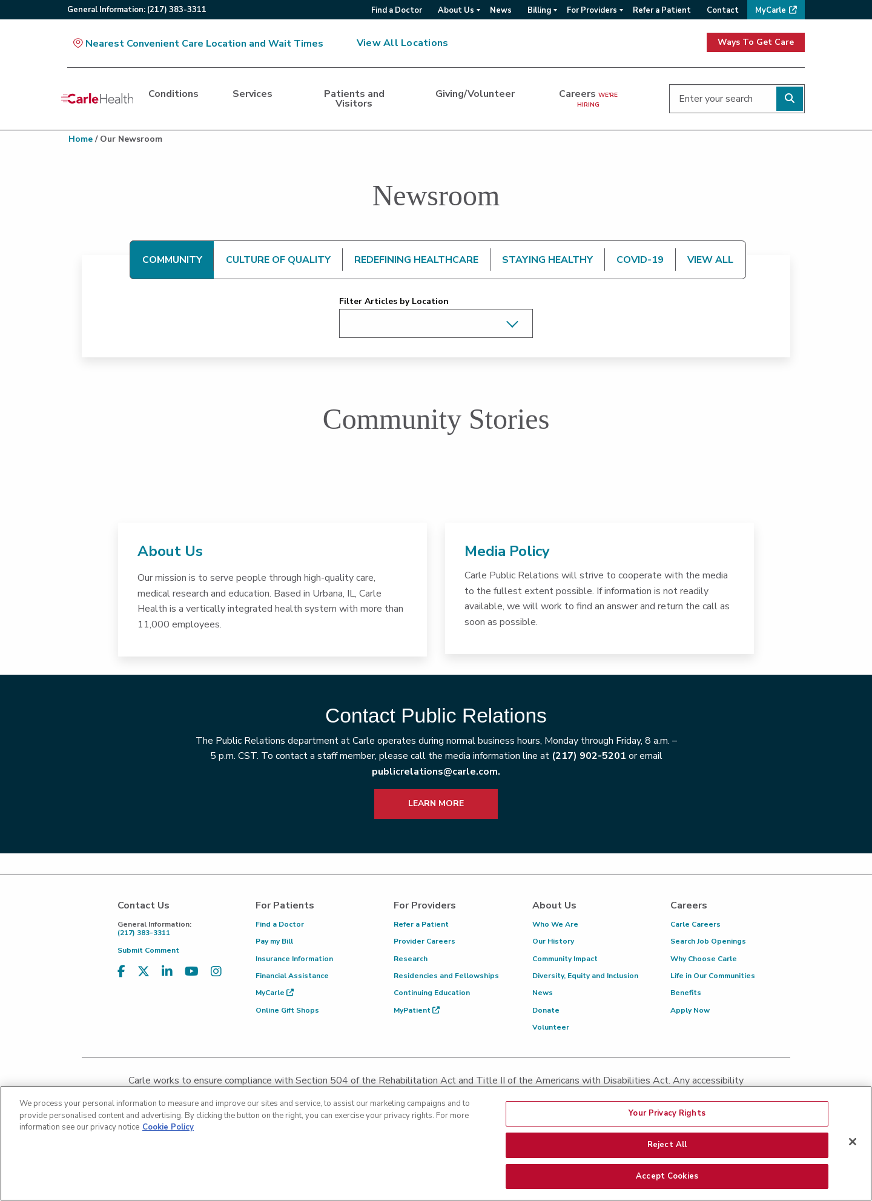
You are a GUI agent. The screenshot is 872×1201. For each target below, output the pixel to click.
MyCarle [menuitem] (770, 10)
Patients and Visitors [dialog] (354, 98)
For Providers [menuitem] (592, 10)
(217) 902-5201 (589, 756)
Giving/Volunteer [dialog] (475, 94)
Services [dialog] (252, 94)
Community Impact (565, 959)
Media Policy (507, 551)
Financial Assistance (292, 976)
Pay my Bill (274, 941)
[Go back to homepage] (97, 98)
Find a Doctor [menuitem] (396, 10)
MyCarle (275, 993)
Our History (553, 941)
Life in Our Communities (712, 976)
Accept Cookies (667, 1185)
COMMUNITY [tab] (172, 259)
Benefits (685, 993)
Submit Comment (148, 950)
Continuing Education (432, 993)
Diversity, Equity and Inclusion (585, 976)
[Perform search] (789, 99)
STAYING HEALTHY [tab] (547, 259)
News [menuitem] (501, 10)
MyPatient (417, 1010)
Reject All (667, 1155)
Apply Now (690, 1010)
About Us (170, 551)
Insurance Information (294, 959)
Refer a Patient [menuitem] (662, 10)
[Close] (852, 1152)
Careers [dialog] (588, 98)
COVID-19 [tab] (640, 259)
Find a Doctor (280, 924)
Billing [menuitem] (539, 10)
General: (136, 9)
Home (80, 139)
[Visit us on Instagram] (216, 972)
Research (411, 959)
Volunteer (550, 1027)
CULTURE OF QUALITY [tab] (278, 259)
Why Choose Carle (703, 959)
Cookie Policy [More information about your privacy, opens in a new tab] (168, 1137)
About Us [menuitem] (456, 10)
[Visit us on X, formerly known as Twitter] (143, 972)
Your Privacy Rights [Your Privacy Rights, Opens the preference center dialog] (667, 1123)
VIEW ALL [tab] (710, 259)
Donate (546, 1010)
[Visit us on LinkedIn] (167, 972)
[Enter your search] (737, 98)
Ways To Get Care (756, 42)
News (542, 993)
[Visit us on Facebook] (121, 972)
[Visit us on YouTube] (192, 972)
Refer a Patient (421, 924)
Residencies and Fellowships (446, 976)
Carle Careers (695, 924)
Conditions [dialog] (173, 94)
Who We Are (555, 924)
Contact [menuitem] (723, 10)
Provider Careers (424, 941)
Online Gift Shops (287, 1010)
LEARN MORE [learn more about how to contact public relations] (436, 803)
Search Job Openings (708, 941)
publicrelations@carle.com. (436, 771)
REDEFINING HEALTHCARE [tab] (416, 259)
